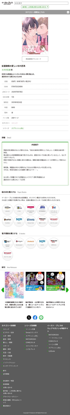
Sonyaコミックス (32, 332)
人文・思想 (7, 336)
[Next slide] (67, 290)
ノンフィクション (9, 362)
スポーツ (6, 346)
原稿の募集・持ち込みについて (12, 401)
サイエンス (7, 359)
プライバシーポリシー (10, 396)
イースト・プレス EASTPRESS (7, 3)
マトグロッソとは (57, 338)
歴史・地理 (7, 339)
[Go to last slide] (2, 290)
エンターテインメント (10, 366)
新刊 (4, 371)
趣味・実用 (7, 349)
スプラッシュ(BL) (17, 128)
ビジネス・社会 (8, 332)
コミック (14, 123)
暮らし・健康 (7, 342)
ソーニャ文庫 (30, 329)
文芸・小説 (7, 352)
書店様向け (7, 406)
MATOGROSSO (31, 339)
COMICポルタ (30, 342)
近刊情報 (6, 374)
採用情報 (6, 384)
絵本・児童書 (7, 356)
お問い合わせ (7, 387)
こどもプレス (30, 349)
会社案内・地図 (8, 381)
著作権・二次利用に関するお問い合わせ (34, 7)
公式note (52, 351)
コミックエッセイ (32, 346)
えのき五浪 (6, 69)
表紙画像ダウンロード (33, 59)
